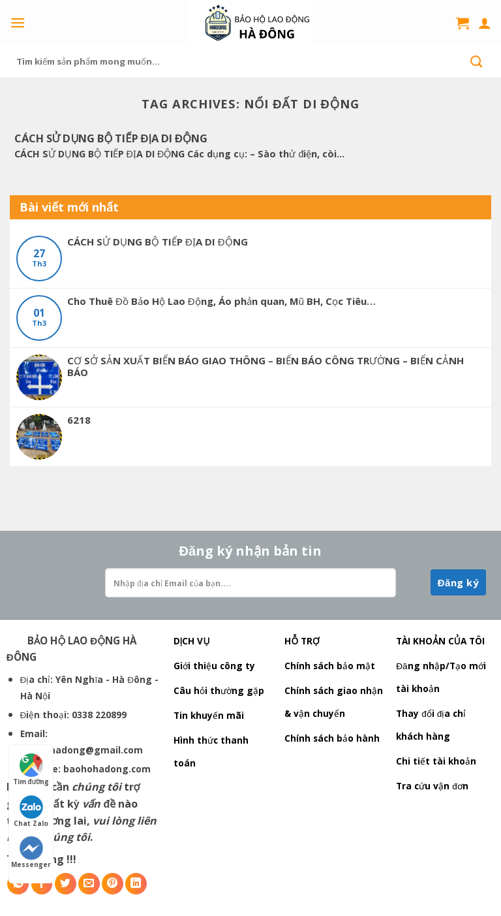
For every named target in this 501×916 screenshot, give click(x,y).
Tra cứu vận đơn (432, 786)
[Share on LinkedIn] (136, 883)
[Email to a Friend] (89, 883)
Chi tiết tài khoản (436, 761)
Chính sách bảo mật (329, 665)
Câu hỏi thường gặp (219, 690)
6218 (79, 420)
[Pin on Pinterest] (112, 883)
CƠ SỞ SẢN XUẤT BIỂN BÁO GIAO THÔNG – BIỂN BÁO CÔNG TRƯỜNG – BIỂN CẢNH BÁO (265, 366)
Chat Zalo (31, 811)
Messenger (31, 852)
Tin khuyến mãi (209, 715)
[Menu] (17, 23)
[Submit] (476, 61)
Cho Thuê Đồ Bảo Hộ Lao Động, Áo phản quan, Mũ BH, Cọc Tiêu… (221, 301)
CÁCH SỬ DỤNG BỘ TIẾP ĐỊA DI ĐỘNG (157, 241)
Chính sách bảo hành (332, 738)
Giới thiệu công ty (214, 665)
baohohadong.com (107, 769)
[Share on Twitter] (65, 883)
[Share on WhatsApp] (18, 883)
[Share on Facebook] (42, 883)
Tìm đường (31, 769)
